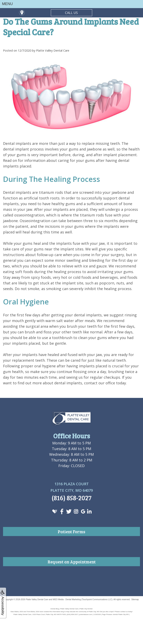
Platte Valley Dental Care (37, 599)
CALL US (71, 13)
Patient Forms (71, 531)
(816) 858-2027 (72, 497)
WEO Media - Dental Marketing (67, 599)
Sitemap (135, 599)
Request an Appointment (72, 562)
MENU (7, 4)
